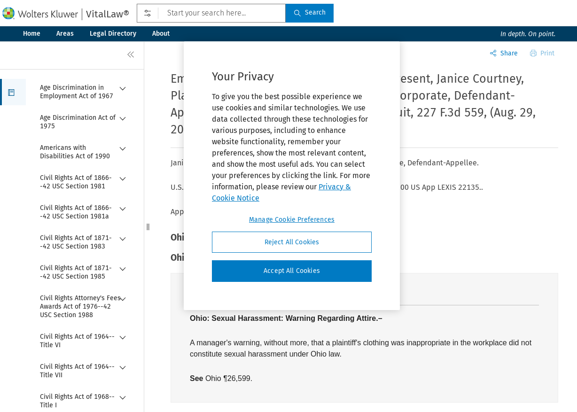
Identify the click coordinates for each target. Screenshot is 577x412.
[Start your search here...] (211, 13)
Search (310, 12)
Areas (65, 34)
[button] (13, 92)
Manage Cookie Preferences (292, 220)
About (161, 34)
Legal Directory (113, 34)
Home (31, 34)
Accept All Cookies (292, 271)
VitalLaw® (107, 14)
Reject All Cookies (292, 242)
